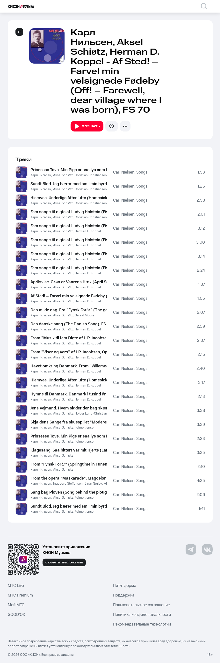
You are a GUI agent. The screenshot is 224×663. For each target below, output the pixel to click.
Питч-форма (124, 586)
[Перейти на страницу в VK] (207, 549)
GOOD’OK (16, 615)
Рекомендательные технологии (142, 624)
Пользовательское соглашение (141, 605)
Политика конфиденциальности (142, 615)
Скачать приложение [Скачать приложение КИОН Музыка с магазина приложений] (64, 562)
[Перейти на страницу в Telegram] (191, 549)
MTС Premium (20, 595)
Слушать (87, 126)
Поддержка (123, 595)
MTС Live (16, 586)
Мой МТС (16, 605)
